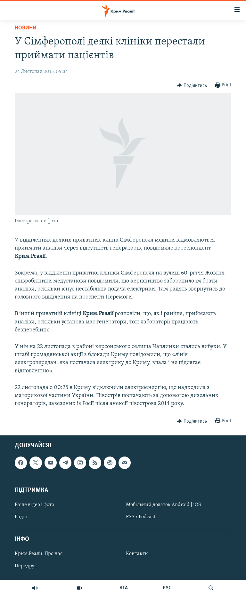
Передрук (26, 566)
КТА (123, 588)
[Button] (192, 85)
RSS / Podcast (140, 517)
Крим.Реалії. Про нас (38, 554)
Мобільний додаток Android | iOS (163, 504)
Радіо (21, 517)
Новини (26, 28)
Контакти (137, 554)
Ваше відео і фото (34, 504)
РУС (167, 588)
